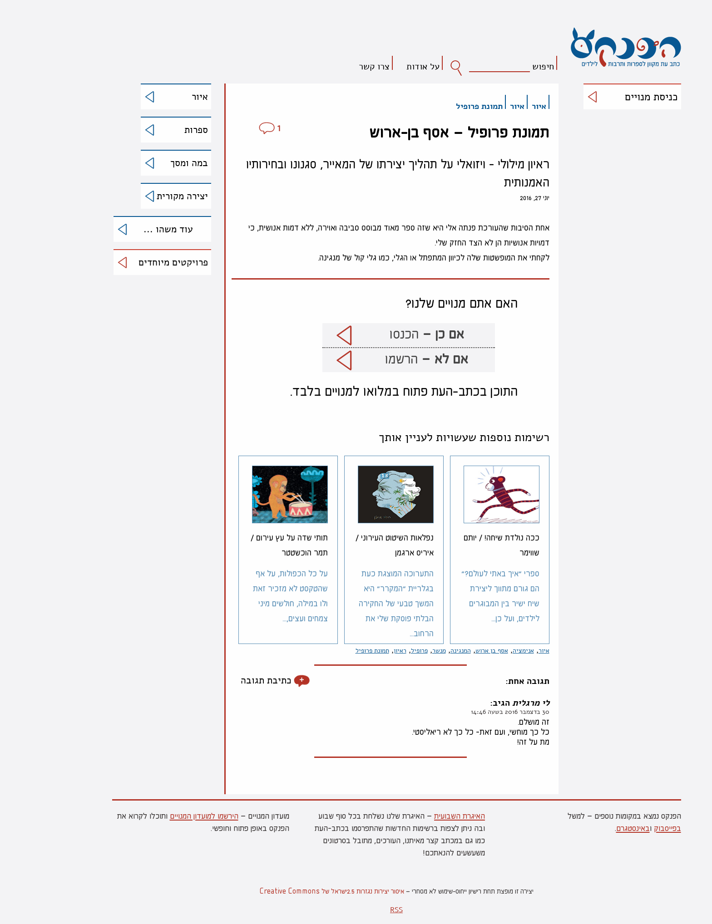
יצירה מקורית (142, 196)
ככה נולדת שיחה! (461, 544)
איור (159, 96)
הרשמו (386, 359)
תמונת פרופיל (438, 106)
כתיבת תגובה (225, 681)
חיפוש (503, 66)
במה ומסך (149, 163)
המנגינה (420, 650)
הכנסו (386, 334)
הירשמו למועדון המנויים (163, 815)
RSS (356, 910)
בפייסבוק (627, 828)
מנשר (398, 650)
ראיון (359, 650)
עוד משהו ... (128, 229)
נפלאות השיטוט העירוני (354, 544)
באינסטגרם (592, 828)
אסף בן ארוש (451, 650)
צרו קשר (333, 66)
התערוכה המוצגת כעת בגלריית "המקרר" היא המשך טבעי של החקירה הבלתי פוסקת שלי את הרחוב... (355, 603)
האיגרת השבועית (419, 815)
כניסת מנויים (611, 97)
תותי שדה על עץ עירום (248, 544)
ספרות (156, 129)
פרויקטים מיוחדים (133, 262)
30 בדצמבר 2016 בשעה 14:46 (469, 712)
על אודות (382, 66)
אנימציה (483, 650)
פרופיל (379, 650)
